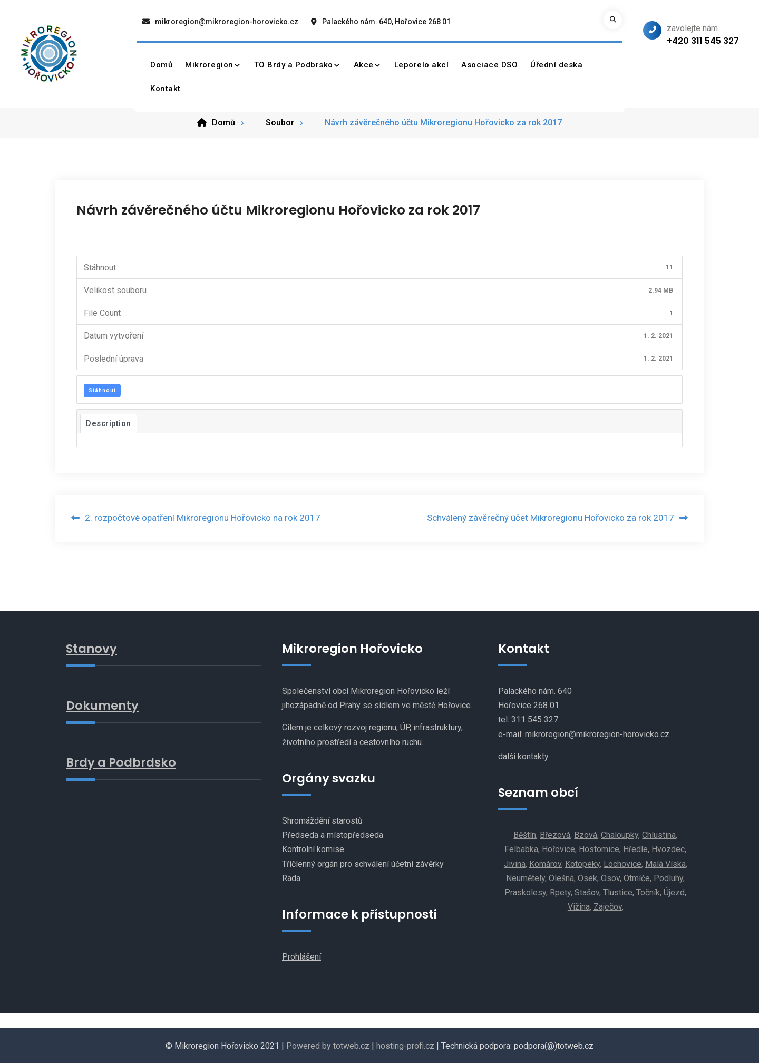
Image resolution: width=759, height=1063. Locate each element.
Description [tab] (108, 423)
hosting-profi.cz (405, 1045)
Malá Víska (665, 863)
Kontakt (165, 88)
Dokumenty (103, 704)
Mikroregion (209, 65)
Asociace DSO (489, 65)
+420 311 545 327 (703, 41)
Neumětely (525, 878)
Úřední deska (556, 65)
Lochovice (622, 863)
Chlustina (659, 835)
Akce (364, 65)
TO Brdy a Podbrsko (293, 65)
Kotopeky (582, 863)
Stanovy (92, 648)
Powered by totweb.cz (327, 1045)
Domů (161, 65)
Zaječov (607, 907)
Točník (648, 892)
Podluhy (668, 878)
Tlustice (617, 892)
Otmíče (637, 878)
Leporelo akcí (421, 65)
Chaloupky (619, 835)
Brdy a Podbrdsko (121, 761)
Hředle (635, 849)
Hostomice (599, 849)
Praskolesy (525, 892)
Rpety (560, 892)
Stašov (587, 892)
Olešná (561, 878)
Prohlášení (301, 957)
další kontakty (523, 756)
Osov (610, 878)
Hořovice (558, 849)
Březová (555, 835)
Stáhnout (102, 390)
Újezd (674, 892)
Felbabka (521, 849)
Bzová (585, 835)
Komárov (545, 863)
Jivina (515, 863)
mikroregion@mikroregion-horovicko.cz (226, 21)
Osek (587, 878)
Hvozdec (668, 849)
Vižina (579, 907)
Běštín (524, 835)
